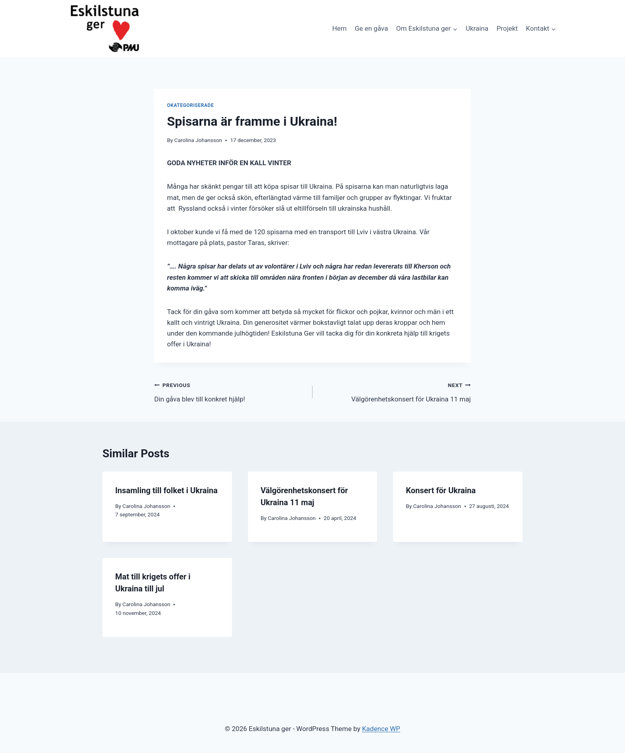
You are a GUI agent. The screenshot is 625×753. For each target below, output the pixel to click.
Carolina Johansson (198, 140)
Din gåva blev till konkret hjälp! (230, 391)
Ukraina (477, 28)
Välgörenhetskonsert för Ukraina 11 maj (395, 391)
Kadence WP (381, 729)
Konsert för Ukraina (441, 490)
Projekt (507, 28)
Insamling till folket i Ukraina (166, 490)
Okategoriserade (190, 105)
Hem (339, 28)
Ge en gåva (371, 28)
